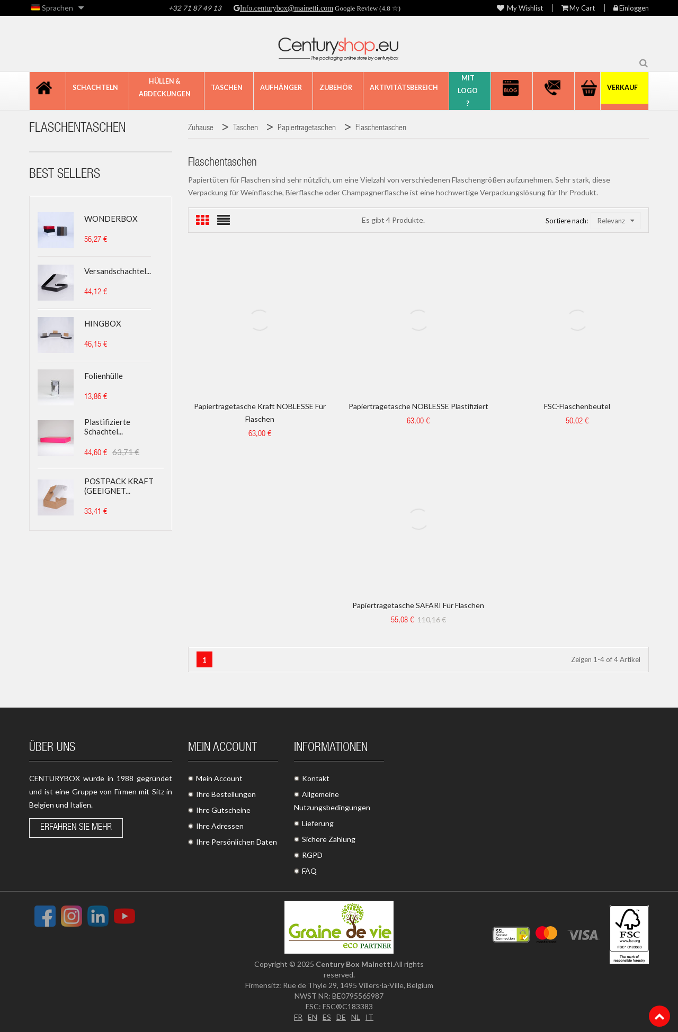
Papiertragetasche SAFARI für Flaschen (418, 605)
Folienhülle (103, 376)
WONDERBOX (111, 218)
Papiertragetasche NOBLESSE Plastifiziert (418, 406)
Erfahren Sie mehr (76, 827)
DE (341, 1016)
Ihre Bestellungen (226, 794)
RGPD (312, 854)
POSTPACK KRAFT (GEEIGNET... (119, 485)
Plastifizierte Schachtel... (107, 426)
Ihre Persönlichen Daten (236, 841)
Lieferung (318, 823)
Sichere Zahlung (328, 839)
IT (369, 1016)
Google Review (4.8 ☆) (366, 8)
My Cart (578, 8)
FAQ (309, 870)
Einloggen (631, 8)
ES (327, 1016)
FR (298, 1016)
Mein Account (219, 778)
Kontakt (315, 778)
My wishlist (520, 8)
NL (355, 1016)
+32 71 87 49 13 (194, 8)
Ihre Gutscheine (223, 809)
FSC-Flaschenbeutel (577, 406)
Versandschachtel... (117, 271)
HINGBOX (102, 323)
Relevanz (615, 220)
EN (312, 1016)
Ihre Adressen (220, 825)
